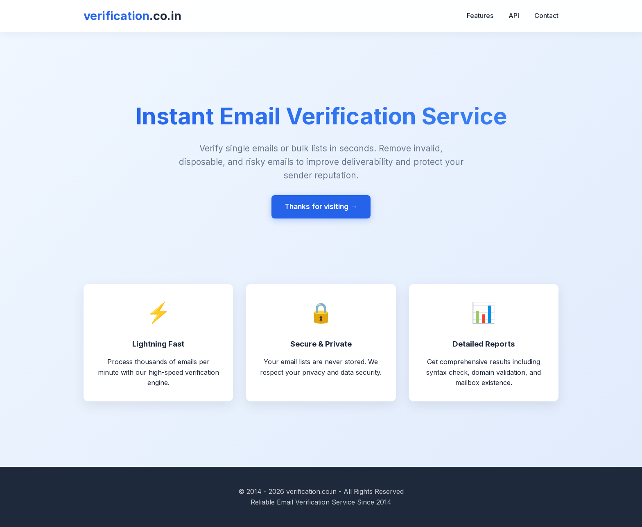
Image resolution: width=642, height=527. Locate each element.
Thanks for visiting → (321, 206)
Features (480, 15)
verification (132, 16)
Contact (546, 15)
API (514, 15)
